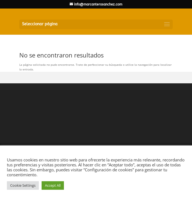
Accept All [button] (53, 185)
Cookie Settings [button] (23, 185)
